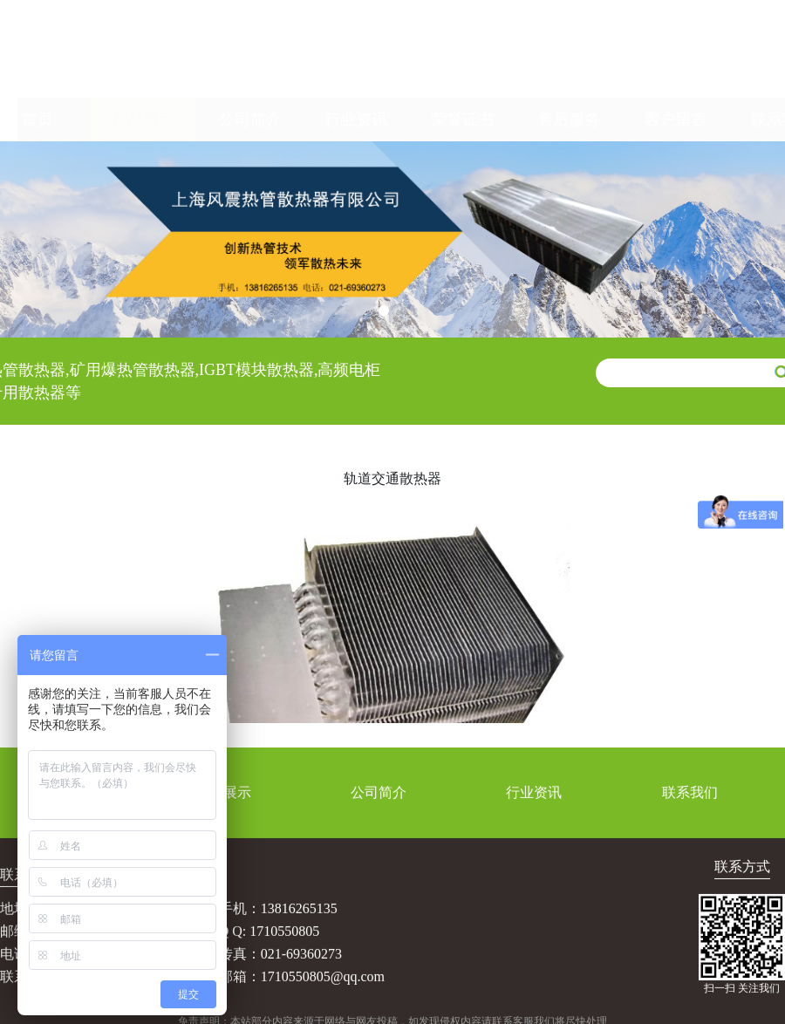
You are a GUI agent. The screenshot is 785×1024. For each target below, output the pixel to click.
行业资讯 (339, 119)
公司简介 (232, 119)
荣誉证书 (445, 119)
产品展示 (126, 119)
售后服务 (552, 119)
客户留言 (658, 119)
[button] (384, 310)
